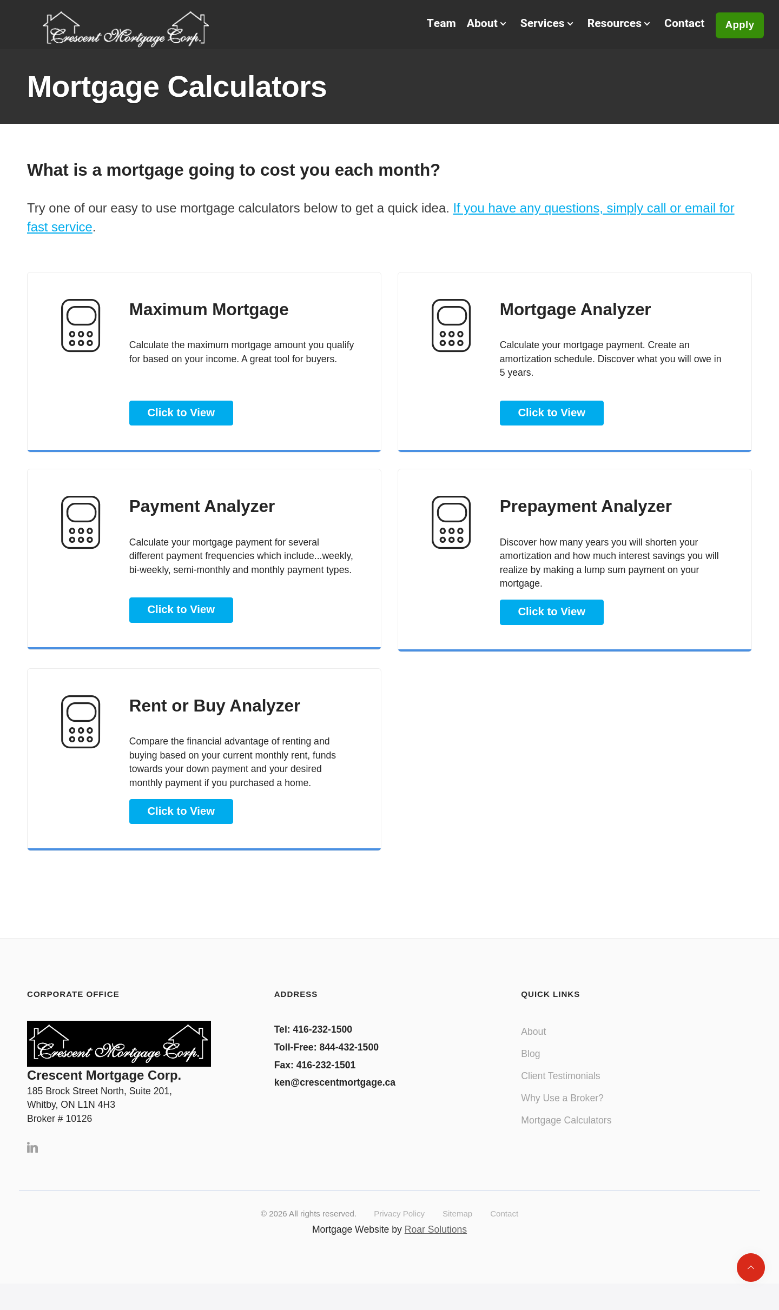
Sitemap (457, 1226)
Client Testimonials (560, 1088)
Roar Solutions (436, 1241)
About (533, 1044)
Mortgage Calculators (566, 1132)
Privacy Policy (399, 1226)
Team (428, 26)
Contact (673, 26)
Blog (530, 1066)
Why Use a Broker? (562, 1110)
